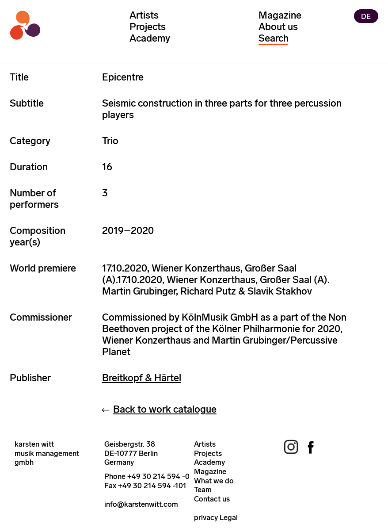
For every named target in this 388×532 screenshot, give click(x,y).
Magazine (280, 15)
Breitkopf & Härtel (141, 378)
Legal (229, 517)
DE (366, 15)
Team (203, 489)
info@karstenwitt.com (141, 504)
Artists (144, 15)
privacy (206, 517)
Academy (149, 38)
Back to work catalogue (165, 409)
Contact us (212, 498)
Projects (147, 27)
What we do (214, 480)
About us (278, 27)
